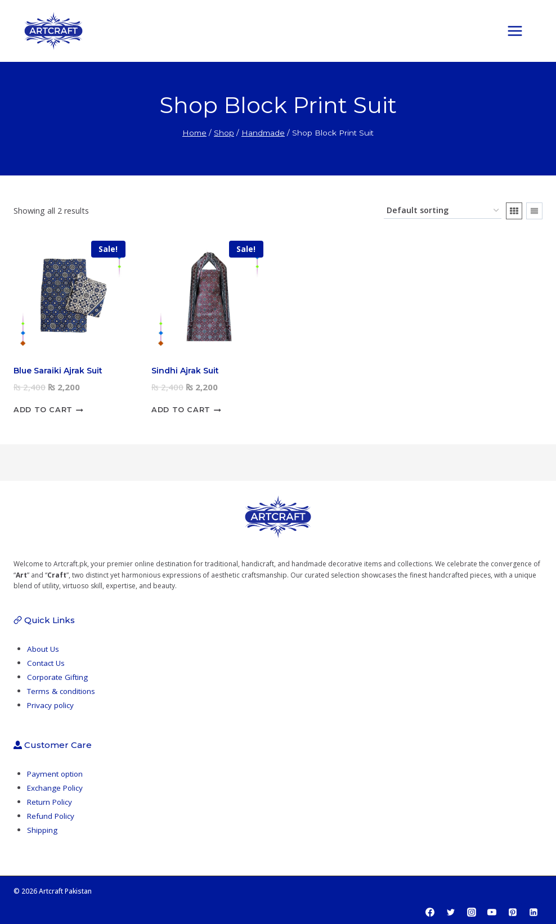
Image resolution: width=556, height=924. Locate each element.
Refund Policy (52, 815)
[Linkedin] (533, 912)
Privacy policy (51, 705)
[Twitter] (451, 912)
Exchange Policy (56, 787)
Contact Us (47, 662)
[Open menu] (520, 30)
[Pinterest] (513, 912)
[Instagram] (472, 912)
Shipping (42, 829)
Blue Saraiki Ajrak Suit (58, 371)
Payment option (56, 773)
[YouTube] (492, 912)
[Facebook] (430, 912)
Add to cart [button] (48, 409)
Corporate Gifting (58, 676)
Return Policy (51, 801)
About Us (43, 648)
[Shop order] (442, 210)
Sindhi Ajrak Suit (185, 371)
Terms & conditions (62, 691)
